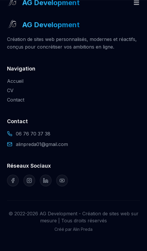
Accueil (15, 81)
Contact (15, 100)
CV (10, 90)
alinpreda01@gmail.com (42, 144)
